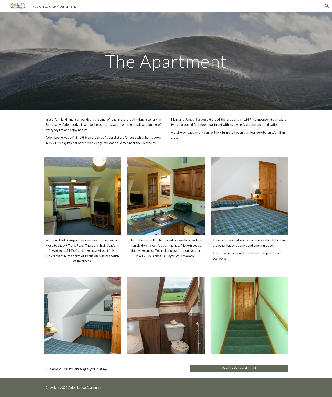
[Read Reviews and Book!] (239, 368)
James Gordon (195, 119)
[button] (327, 6)
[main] (166, 61)
